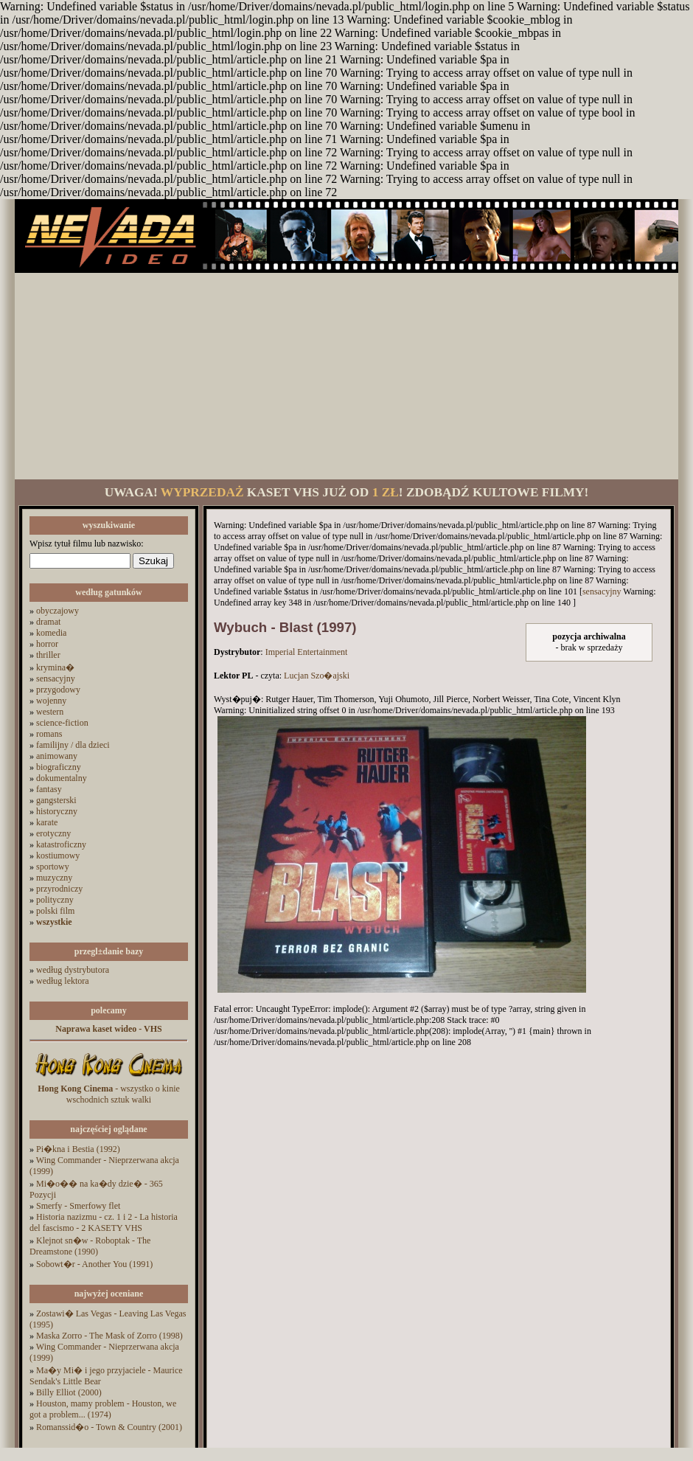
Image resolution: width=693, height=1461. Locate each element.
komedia (51, 633)
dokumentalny (61, 778)
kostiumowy (58, 855)
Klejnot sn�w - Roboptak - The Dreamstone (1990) (89, 1246)
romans (49, 734)
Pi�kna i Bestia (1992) (78, 1149)
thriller (48, 655)
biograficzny (58, 767)
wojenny (51, 700)
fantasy (49, 789)
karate (47, 822)
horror (47, 644)
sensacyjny (55, 678)
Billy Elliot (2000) (69, 1392)
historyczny (56, 811)
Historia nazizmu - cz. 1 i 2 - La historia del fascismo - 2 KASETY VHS (103, 1222)
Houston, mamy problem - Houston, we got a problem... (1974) (102, 1409)
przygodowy (58, 689)
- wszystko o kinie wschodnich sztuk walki (109, 1094)
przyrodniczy (59, 889)
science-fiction (62, 723)
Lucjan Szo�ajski (316, 675)
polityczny (55, 900)
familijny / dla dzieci (73, 745)
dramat (48, 622)
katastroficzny (61, 844)
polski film (55, 911)
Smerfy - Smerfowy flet (78, 1206)
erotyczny (53, 833)
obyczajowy (57, 610)
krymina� (55, 667)
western (49, 712)
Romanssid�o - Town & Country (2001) (109, 1427)
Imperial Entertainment (306, 652)
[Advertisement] (346, 376)
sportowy (52, 866)
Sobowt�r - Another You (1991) (94, 1264)
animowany (56, 756)
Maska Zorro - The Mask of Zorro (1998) (109, 1335)
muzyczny (54, 877)
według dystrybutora (72, 970)
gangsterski (56, 800)
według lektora (62, 981)
